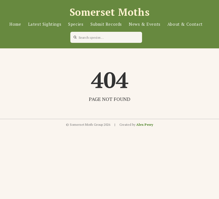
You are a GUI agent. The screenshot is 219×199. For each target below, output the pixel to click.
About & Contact (185, 24)
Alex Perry (144, 124)
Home (15, 24)
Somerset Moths (110, 12)
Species (75, 24)
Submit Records (106, 24)
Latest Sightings (45, 24)
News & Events (145, 24)
